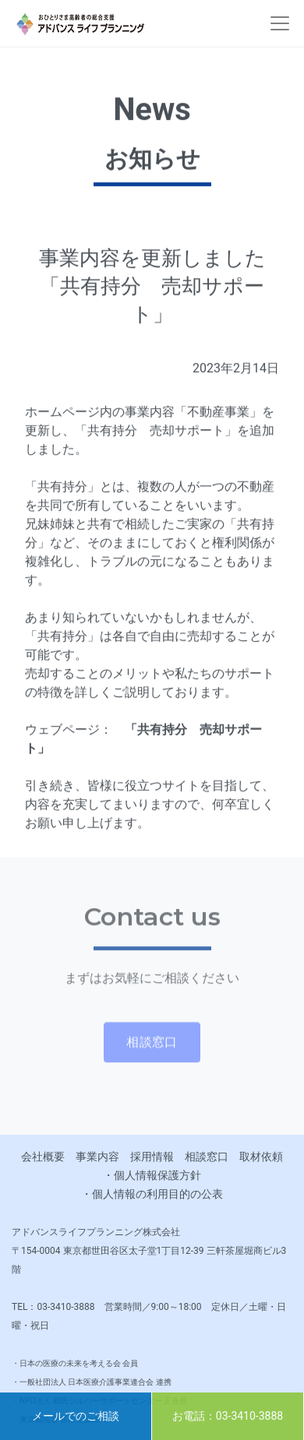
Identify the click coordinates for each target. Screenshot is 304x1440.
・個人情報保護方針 (152, 1175)
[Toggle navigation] (280, 23)
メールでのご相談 (75, 1416)
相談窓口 (206, 1156)
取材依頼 (261, 1156)
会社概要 (43, 1156)
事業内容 (97, 1156)
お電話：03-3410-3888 (227, 1416)
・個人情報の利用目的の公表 (152, 1194)
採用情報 (152, 1156)
